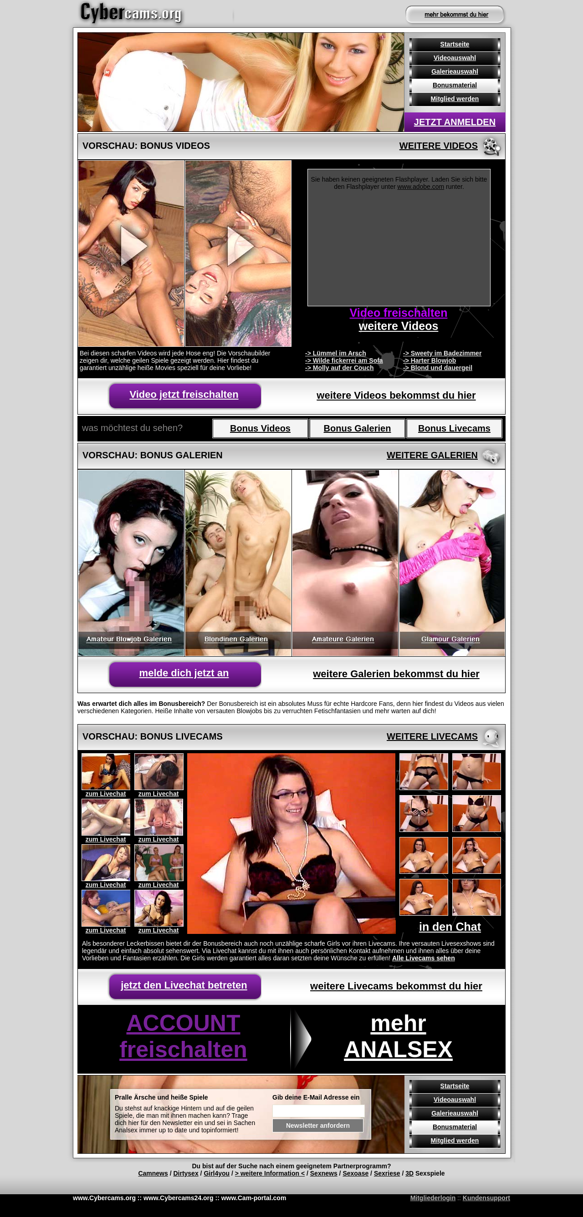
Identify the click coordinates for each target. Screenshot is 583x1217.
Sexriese (387, 1173)
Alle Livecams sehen (423, 958)
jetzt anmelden (455, 122)
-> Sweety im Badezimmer (442, 353)
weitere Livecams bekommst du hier (396, 986)
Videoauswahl (455, 57)
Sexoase (355, 1173)
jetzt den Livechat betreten (184, 985)
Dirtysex (185, 1173)
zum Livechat (106, 793)
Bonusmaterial (455, 85)
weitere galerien (432, 455)
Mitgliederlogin (433, 1198)
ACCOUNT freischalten (183, 1036)
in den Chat (450, 926)
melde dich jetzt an (184, 673)
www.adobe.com (421, 186)
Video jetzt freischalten (183, 394)
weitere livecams (432, 736)
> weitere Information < (270, 1173)
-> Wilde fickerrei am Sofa (344, 360)
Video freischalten (399, 312)
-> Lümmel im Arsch (335, 353)
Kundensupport (486, 1198)
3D (409, 1173)
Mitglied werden (455, 98)
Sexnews (324, 1173)
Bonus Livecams (454, 428)
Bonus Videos (260, 428)
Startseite (455, 44)
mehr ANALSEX (398, 1036)
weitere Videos (438, 146)
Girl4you (217, 1173)
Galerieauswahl (454, 71)
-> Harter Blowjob (429, 360)
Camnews (153, 1173)
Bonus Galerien (357, 428)
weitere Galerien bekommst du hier (396, 673)
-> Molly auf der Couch (339, 367)
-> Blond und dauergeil (437, 367)
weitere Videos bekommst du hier (396, 395)
